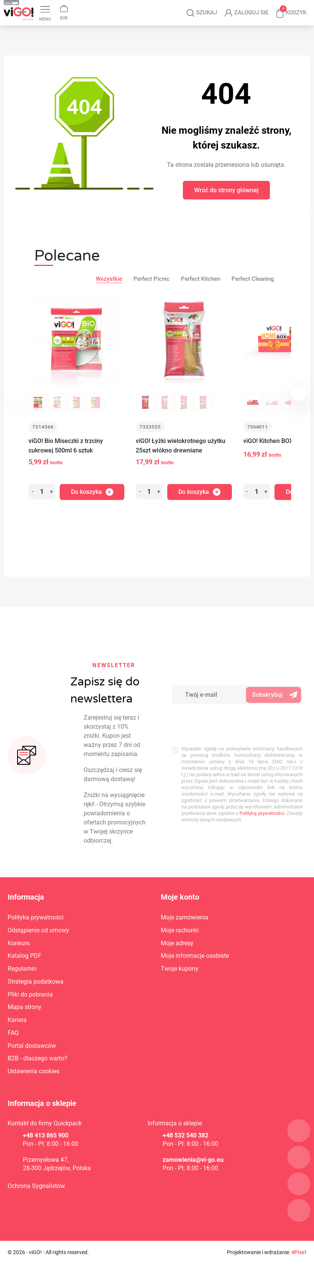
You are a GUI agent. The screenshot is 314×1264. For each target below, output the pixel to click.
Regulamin (22, 968)
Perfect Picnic (151, 278)
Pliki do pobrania (30, 994)
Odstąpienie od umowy (38, 930)
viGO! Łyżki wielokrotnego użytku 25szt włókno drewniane (180, 445)
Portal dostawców (32, 1045)
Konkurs (19, 943)
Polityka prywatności (35, 917)
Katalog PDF (24, 955)
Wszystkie (109, 278)
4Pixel (298, 1252)
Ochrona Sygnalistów (36, 1186)
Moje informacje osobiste (195, 955)
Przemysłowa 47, (45, 1159)
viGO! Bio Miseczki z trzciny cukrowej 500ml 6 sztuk (66, 445)
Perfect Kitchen (200, 278)
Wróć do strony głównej (226, 190)
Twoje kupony (179, 968)
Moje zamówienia (184, 917)
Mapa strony (24, 1007)
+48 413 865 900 (45, 1135)
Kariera (17, 1020)
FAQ (13, 1032)
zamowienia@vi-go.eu (193, 1159)
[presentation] (222, 720)
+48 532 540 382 (185, 1135)
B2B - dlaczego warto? (37, 1058)
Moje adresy (177, 943)
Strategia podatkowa (35, 981)
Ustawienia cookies (33, 1071)
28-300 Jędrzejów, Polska (57, 1168)
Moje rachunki (180, 930)
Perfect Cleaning (253, 278)
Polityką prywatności (261, 813)
